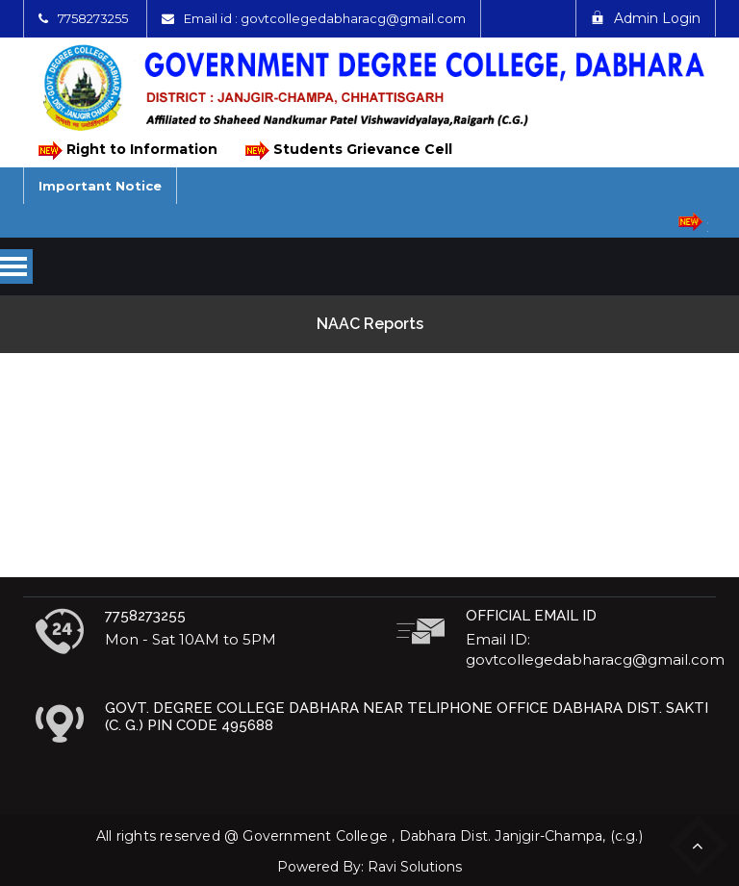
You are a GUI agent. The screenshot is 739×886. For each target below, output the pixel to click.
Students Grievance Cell (347, 150)
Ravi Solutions (415, 866)
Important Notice (100, 185)
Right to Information (126, 150)
